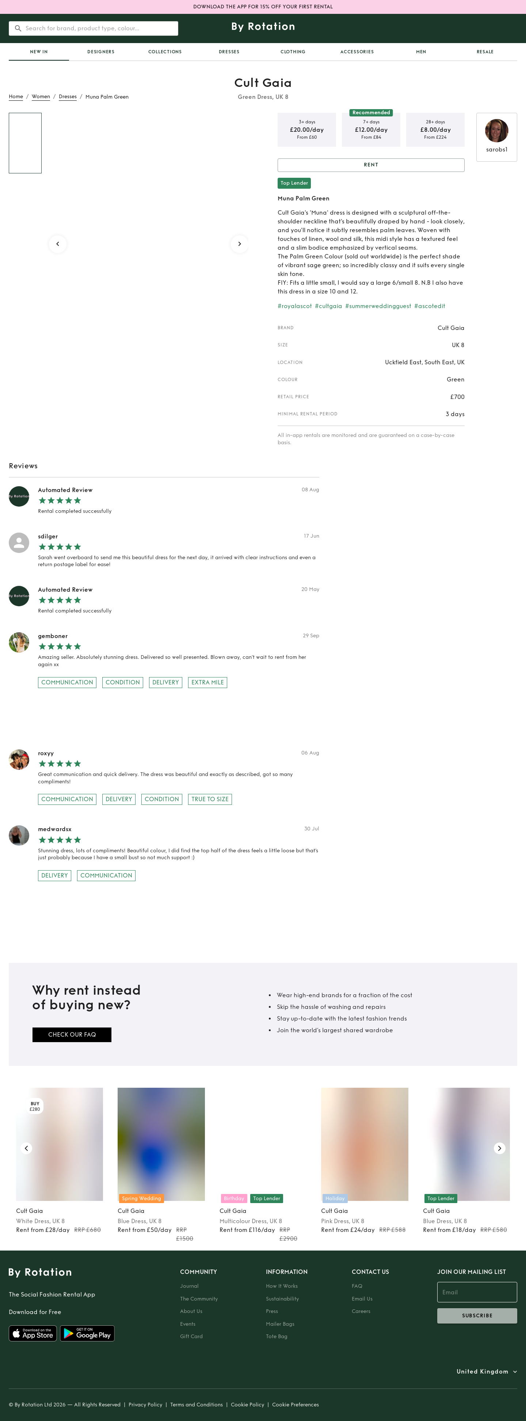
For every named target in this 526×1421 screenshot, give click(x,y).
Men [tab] (421, 51)
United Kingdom (482, 1372)
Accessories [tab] (357, 51)
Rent (371, 165)
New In (39, 51)
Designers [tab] (101, 51)
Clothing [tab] (293, 51)
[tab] (39, 52)
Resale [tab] (485, 51)
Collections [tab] (165, 51)
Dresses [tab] (229, 51)
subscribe (477, 1316)
